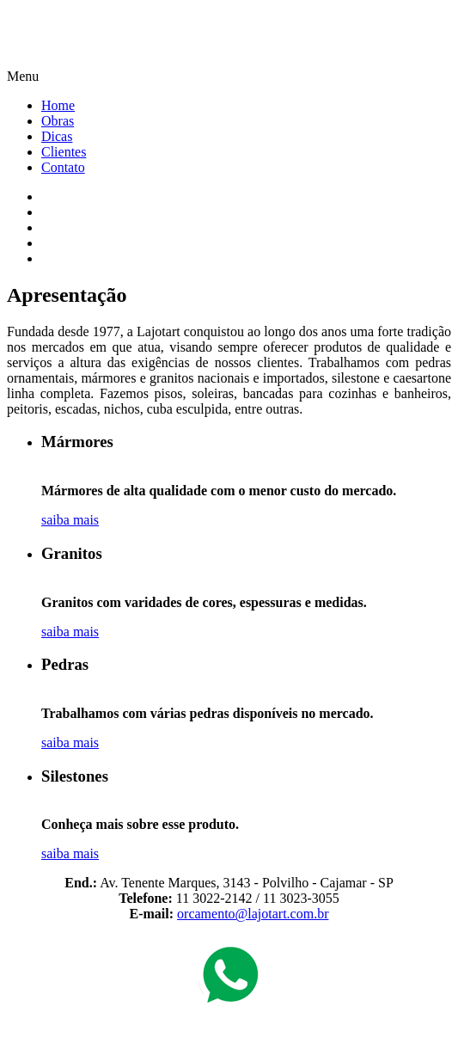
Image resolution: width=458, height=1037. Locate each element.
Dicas (56, 136)
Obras (57, 121)
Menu (23, 76)
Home (58, 105)
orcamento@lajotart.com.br (252, 913)
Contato (63, 167)
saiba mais (70, 519)
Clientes (63, 151)
